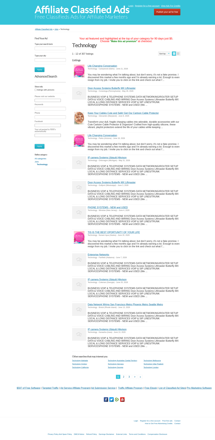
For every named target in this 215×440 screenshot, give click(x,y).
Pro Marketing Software (199, 388)
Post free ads (167, 421)
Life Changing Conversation (102, 66)
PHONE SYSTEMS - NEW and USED (108, 207)
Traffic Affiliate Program (130, 388)
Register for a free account (147, 6)
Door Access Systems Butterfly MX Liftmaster (112, 88)
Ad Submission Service (103, 388)
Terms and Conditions (137, 434)
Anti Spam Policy (65, 434)
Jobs (37, 162)
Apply (39, 69)
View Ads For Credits (170, 6)
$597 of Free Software (28, 388)
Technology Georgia (115, 367)
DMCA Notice (79, 434)
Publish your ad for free (167, 12)
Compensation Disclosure (157, 434)
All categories (40, 158)
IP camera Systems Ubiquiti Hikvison (107, 157)
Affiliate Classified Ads (82, 9)
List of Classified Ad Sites (172, 388)
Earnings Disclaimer (106, 434)
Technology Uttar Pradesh (153, 364)
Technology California (80, 367)
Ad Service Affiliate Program (75, 388)
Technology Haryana (116, 364)
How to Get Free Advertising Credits (158, 423)
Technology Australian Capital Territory (122, 360)
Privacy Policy (53, 434)
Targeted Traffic (50, 388)
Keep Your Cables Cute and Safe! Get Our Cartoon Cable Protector (123, 113)
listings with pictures (45, 90)
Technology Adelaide (80, 360)
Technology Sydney (79, 364)
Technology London (150, 367)
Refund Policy (91, 434)
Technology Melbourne (152, 360)
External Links (121, 434)
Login (130, 6)
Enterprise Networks (98, 254)
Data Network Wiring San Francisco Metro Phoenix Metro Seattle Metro (125, 304)
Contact (177, 421)
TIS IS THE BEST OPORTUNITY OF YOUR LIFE (114, 232)
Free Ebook (151, 388)
